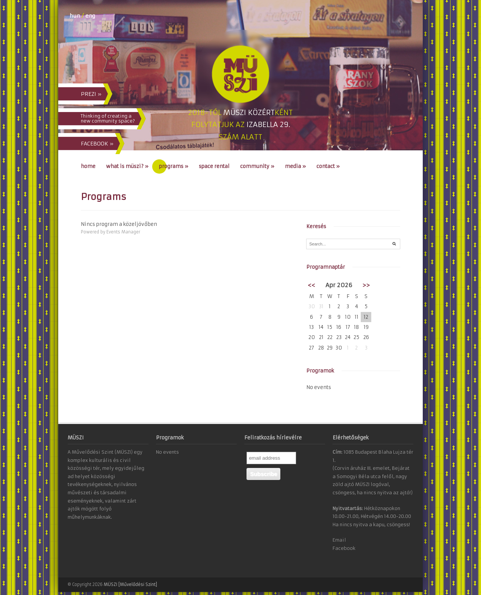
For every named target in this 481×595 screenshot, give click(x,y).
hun (75, 15)
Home (88, 166)
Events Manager (123, 232)
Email (339, 540)
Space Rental (214, 166)
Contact (328, 166)
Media (295, 166)
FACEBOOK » (97, 143)
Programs (173, 166)
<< (311, 285)
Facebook (344, 548)
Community (257, 166)
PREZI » (91, 94)
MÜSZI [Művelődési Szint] (130, 584)
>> (366, 285)
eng (90, 15)
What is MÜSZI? (127, 166)
